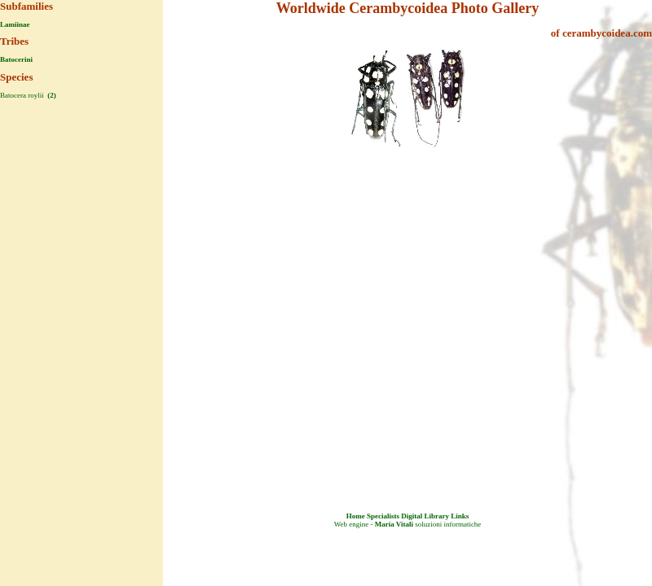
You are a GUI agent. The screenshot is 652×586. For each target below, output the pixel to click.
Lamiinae (15, 24)
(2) (51, 95)
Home (355, 516)
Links (460, 516)
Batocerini (16, 59)
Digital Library (425, 516)
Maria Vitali (394, 524)
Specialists (383, 516)
